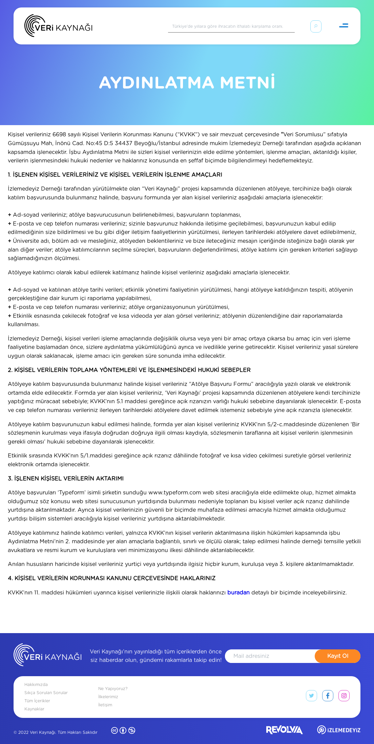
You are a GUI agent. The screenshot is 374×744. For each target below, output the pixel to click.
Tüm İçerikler (37, 693)
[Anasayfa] (58, 27)
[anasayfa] (47, 648)
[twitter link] (311, 689)
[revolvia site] (284, 723)
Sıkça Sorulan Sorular (46, 685)
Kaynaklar (34, 701)
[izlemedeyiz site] (338, 723)
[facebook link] (327, 689)
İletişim (105, 697)
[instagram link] (344, 689)
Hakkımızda (36, 676)
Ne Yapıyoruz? (112, 681)
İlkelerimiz (108, 689)
